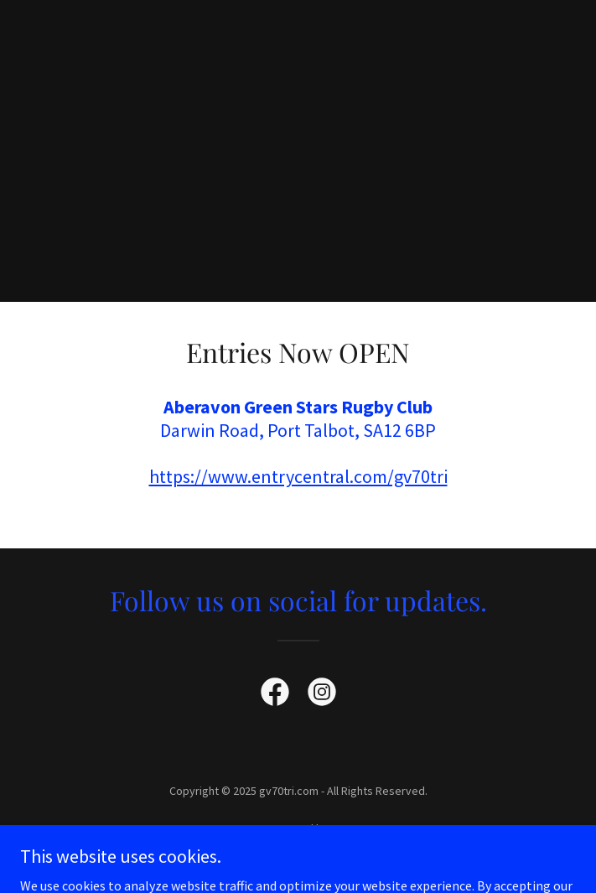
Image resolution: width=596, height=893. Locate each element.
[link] (274, 695)
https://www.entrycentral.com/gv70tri (298, 476)
